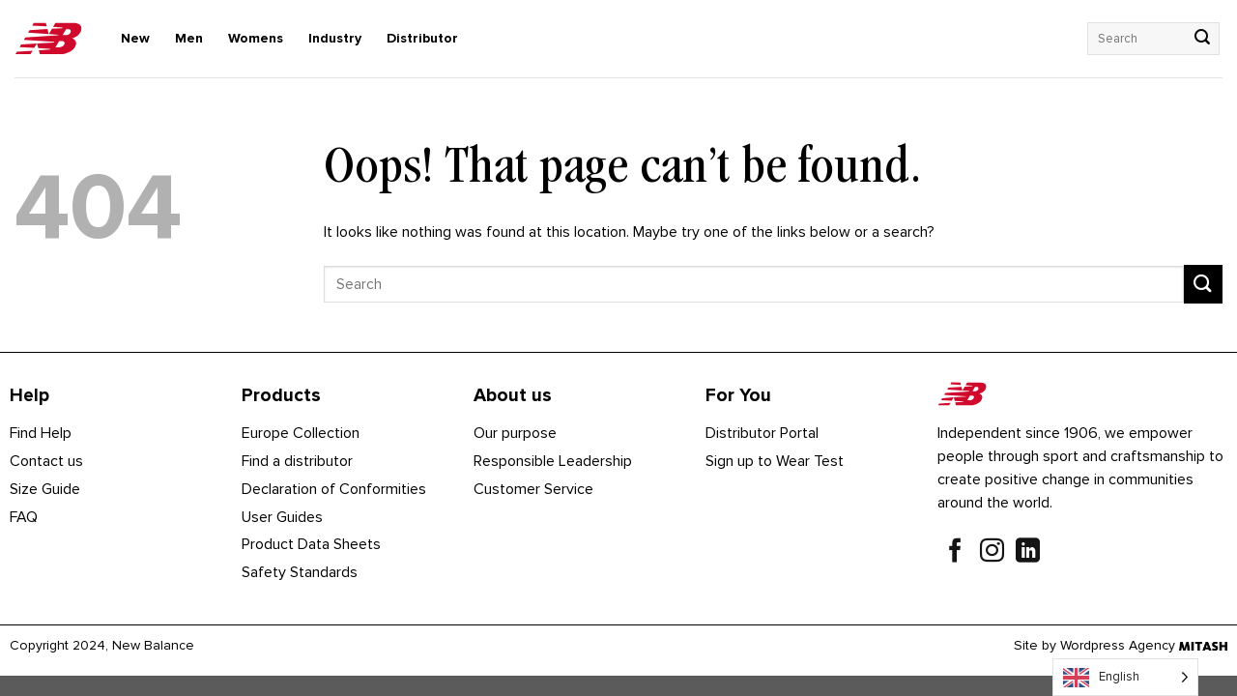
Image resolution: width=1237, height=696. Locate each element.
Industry (334, 38)
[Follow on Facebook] (955, 552)
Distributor (422, 38)
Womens (255, 38)
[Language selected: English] (1125, 677)
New (135, 38)
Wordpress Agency (1117, 645)
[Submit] (1202, 38)
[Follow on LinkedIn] (1028, 552)
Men (189, 38)
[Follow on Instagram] (992, 552)
